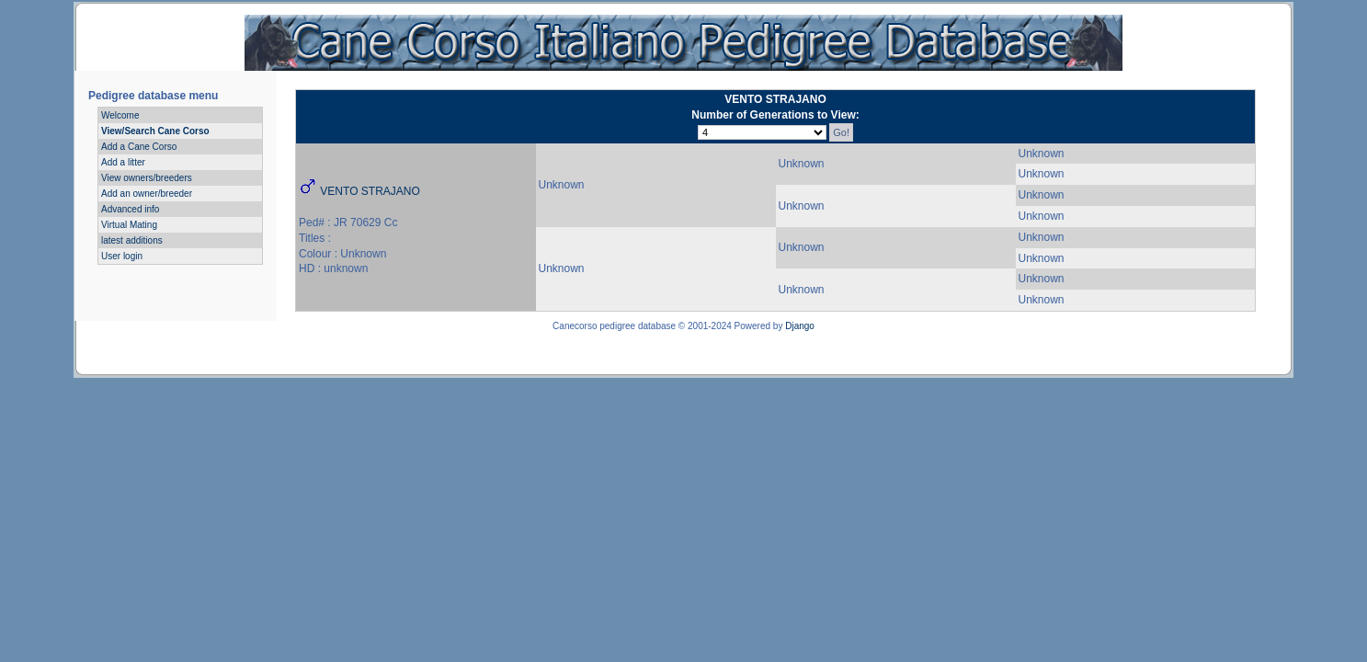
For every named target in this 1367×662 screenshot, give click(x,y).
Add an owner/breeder (146, 193)
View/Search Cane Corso (155, 131)
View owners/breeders (146, 178)
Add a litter (123, 162)
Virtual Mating (129, 225)
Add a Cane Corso (139, 147)
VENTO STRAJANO (369, 191)
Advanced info (130, 209)
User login (121, 256)
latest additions (132, 240)
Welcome (120, 115)
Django (800, 326)
